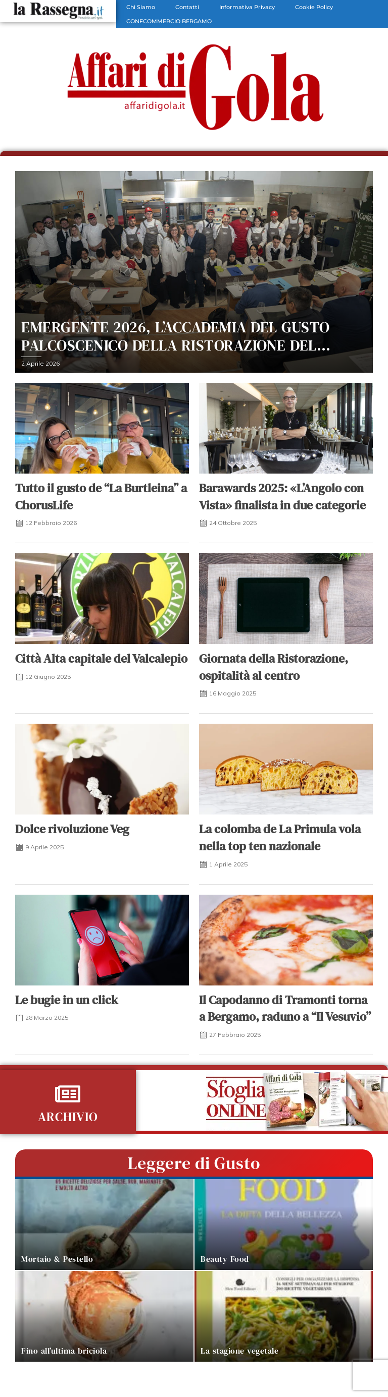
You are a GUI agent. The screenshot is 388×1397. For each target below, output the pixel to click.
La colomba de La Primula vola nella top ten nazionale (280, 837)
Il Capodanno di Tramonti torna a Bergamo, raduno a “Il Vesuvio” (285, 1008)
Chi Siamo (140, 7)
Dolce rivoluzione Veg (72, 829)
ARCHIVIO (68, 1116)
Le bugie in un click (66, 1000)
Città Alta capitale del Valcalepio (101, 658)
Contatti (187, 7)
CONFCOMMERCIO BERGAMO (169, 21)
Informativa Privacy (247, 7)
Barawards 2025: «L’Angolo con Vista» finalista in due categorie (282, 496)
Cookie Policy (314, 7)
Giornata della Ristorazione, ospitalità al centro (273, 667)
